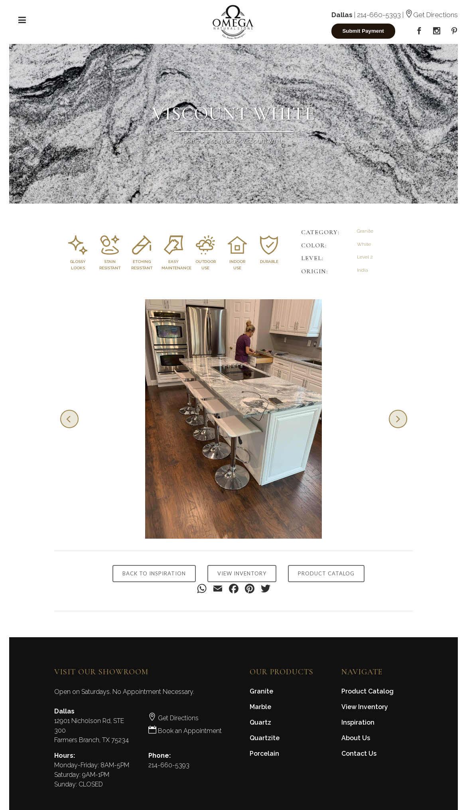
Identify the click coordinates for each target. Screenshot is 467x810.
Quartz (260, 722)
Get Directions (431, 15)
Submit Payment (363, 31)
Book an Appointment (185, 731)
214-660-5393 (379, 15)
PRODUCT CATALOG (326, 573)
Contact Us (358, 753)
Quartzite (265, 738)
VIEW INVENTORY (241, 573)
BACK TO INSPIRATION (154, 573)
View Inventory (364, 707)
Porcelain (264, 753)
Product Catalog (367, 691)
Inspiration (220, 140)
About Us (355, 738)
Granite (261, 691)
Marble (260, 707)
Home (191, 140)
